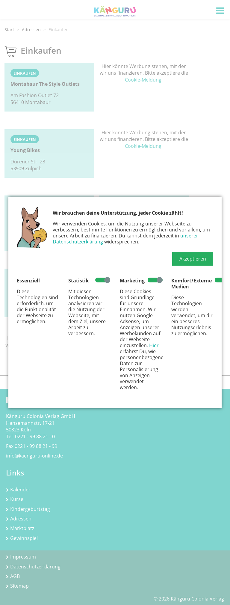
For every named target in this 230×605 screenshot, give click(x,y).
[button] (192, 259)
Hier (154, 345)
